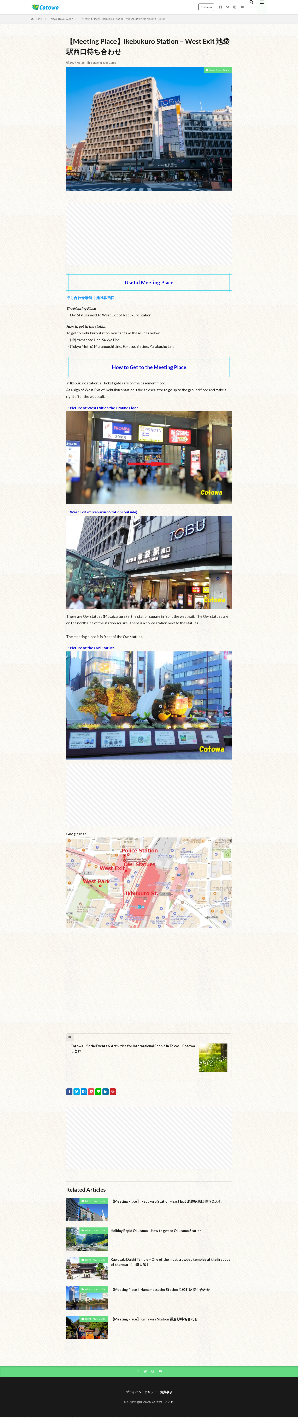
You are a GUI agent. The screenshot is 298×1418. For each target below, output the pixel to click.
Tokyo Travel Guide (61, 18)
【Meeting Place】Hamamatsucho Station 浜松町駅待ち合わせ (169, 1289)
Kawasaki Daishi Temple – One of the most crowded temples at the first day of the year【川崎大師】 (170, 1263)
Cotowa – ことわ (162, 1403)
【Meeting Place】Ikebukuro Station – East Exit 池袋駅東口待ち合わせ (170, 1204)
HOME (39, 19)
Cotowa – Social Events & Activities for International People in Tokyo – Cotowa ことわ (129, 1049)
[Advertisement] (149, 232)
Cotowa (206, 7)
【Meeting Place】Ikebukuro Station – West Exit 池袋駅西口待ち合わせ (122, 18)
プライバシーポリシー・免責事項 (149, 1393)
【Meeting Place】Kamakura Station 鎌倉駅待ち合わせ (162, 1318)
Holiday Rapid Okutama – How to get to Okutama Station (165, 1230)
